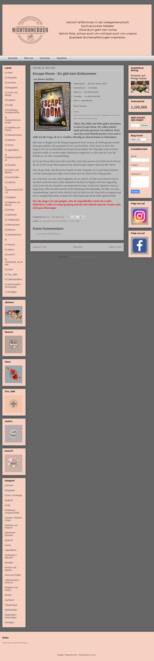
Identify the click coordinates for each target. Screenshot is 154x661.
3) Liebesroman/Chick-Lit (14, 190)
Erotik (7, 505)
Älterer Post (115, 247)
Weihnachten (11, 610)
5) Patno (9, 269)
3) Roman (9, 210)
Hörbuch (9, 540)
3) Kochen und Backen (12, 171)
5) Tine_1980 (73, 221)
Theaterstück (11, 605)
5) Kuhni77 (10, 254)
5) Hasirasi (10, 244)
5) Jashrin (9, 249)
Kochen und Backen (10, 568)
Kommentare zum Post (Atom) (82, 257)
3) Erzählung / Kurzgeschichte (12, 111)
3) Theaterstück (12, 220)
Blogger (92, 655)
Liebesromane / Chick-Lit (12, 581)
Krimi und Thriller (13, 575)
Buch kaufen (80, 106)
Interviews (45, 58)
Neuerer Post (40, 247)
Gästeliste (62, 58)
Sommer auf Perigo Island (138, 77)
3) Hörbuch (10, 140)
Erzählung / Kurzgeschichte (12, 511)
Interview (9, 485)
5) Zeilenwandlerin (13, 279)
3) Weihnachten (12, 225)
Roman (8, 595)
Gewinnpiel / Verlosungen (11, 616)
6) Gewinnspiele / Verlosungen (13, 285)
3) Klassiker (10, 165)
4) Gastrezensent (13, 234)
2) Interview (10, 82)
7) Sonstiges (11, 292)
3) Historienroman (13, 135)
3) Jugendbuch (46, 221)
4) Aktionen (10, 230)
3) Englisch (10, 100)
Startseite (13, 58)
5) (6, 239)
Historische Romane (10, 533)
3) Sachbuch (11, 215)
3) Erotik (9, 105)
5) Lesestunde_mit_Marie (14, 262)
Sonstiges (9, 622)
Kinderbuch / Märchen (11, 556)
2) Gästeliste (11, 77)
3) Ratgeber (10, 197)
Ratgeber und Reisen (11, 588)
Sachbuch (9, 600)
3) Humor (9, 145)
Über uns (28, 58)
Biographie (10, 490)
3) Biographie (11, 87)
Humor (8, 545)
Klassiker (9, 562)
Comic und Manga (13, 495)
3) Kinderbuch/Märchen (13, 157)
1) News (9, 72)
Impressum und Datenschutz (14, 643)
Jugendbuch (10, 550)
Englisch (9, 500)
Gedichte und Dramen (11, 526)
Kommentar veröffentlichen (48, 234)
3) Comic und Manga (11, 93)
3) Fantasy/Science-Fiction (13, 120)
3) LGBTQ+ (10, 182)
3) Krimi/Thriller (60, 221)
